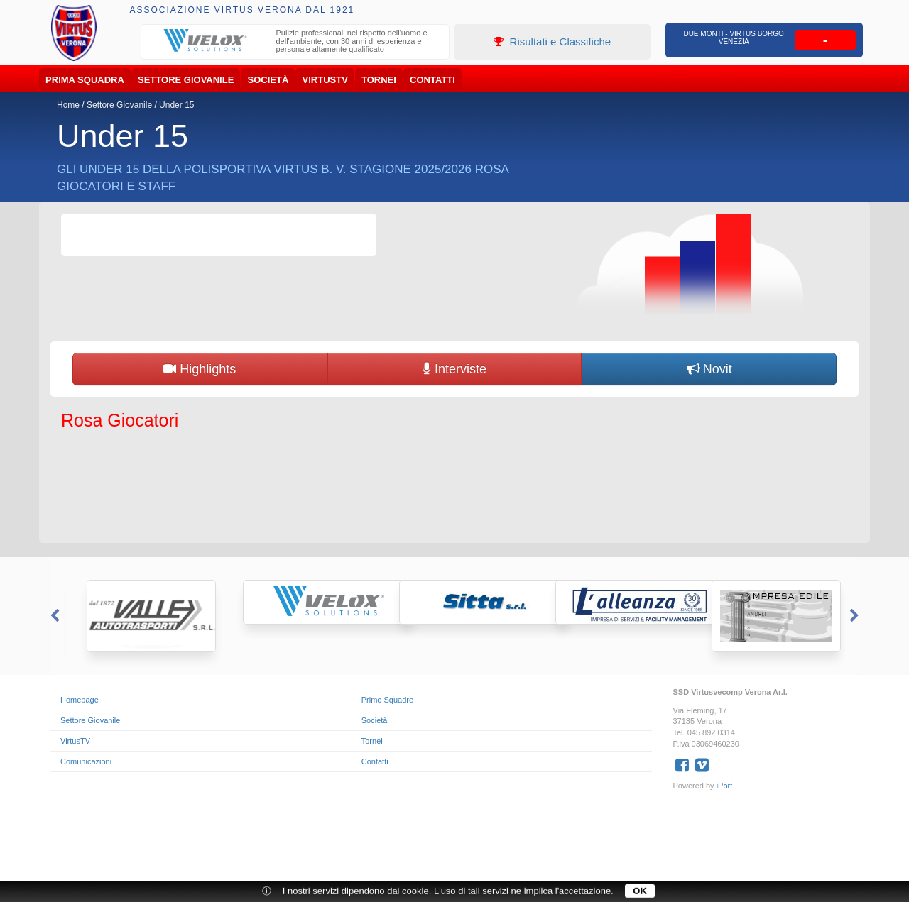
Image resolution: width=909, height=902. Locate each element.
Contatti (432, 80)
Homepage (79, 699)
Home (68, 105)
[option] (295, 43)
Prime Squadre (387, 699)
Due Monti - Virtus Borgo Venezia (733, 37)
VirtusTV (325, 80)
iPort (725, 785)
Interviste (454, 369)
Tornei (378, 80)
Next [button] (856, 616)
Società (268, 80)
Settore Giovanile (186, 80)
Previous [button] (53, 616)
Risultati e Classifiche (552, 41)
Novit (709, 369)
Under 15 (176, 105)
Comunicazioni (85, 761)
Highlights (199, 369)
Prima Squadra (84, 80)
